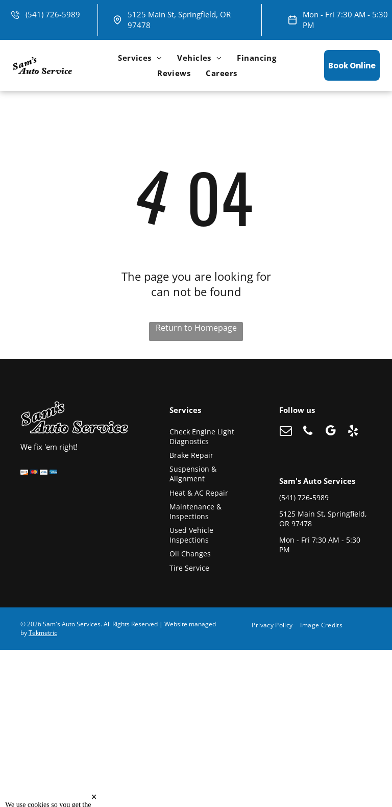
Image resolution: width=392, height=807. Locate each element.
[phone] (308, 432)
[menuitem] (139, 57)
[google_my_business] (330, 432)
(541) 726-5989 (53, 14)
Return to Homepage (196, 327)
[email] (286, 432)
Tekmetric (43, 632)
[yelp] (353, 432)
